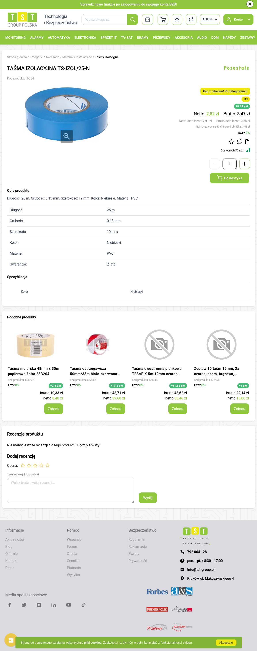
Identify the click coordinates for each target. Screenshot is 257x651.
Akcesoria (184, 37)
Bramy (142, 37)
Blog (8, 546)
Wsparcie (74, 539)
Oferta (72, 553)
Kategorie (36, 57)
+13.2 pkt (117, 386)
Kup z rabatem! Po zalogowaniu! (225, 91)
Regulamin (137, 539)
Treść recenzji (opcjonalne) (23, 474)
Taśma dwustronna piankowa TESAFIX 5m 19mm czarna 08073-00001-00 (157, 374)
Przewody (161, 37)
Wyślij (147, 497)
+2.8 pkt (55, 386)
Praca (9, 567)
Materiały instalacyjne (77, 57)
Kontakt (11, 560)
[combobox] (110, 19)
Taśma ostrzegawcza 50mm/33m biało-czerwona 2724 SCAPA (93, 374)
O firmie (11, 553)
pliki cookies (92, 642)
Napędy (229, 37)
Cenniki (72, 560)
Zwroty (134, 553)
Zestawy (247, 37)
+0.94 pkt (242, 106)
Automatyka (59, 37)
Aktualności (14, 539)
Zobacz (53, 408)
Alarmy (36, 37)
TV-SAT (127, 37)
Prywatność (138, 560)
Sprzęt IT (109, 37)
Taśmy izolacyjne (107, 57)
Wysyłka (73, 574)
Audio (202, 37)
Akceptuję (226, 642)
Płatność (74, 567)
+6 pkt (243, 386)
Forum (72, 546)
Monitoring (15, 37)
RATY (244, 132)
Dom (215, 37)
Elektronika (85, 37)
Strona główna (17, 57)
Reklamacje (138, 546)
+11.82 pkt (178, 386)
